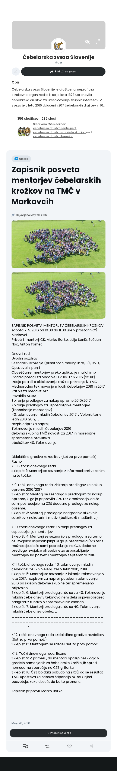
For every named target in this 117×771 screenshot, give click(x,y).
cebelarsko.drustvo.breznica (53, 136)
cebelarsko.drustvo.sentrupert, (55, 128)
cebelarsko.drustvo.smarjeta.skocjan (59, 132)
